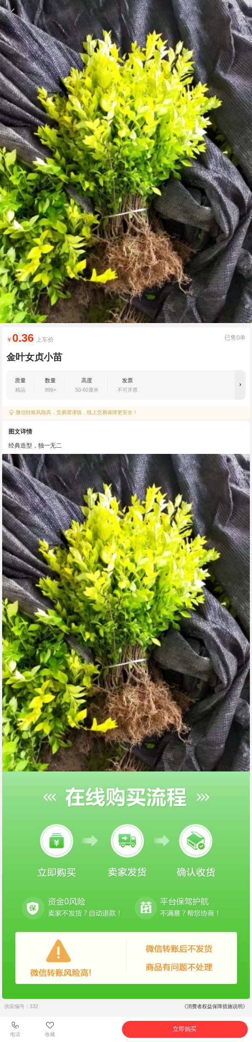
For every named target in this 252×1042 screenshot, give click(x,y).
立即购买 (185, 1028)
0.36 (23, 338)
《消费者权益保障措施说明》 (215, 1006)
